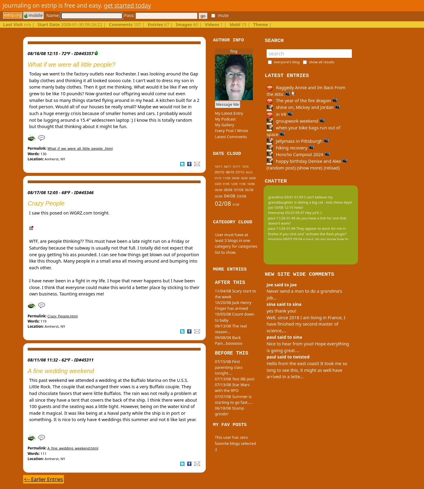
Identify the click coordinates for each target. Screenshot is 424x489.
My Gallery (224, 124)
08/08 (228, 190)
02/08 (223, 203)
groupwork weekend (296, 121)
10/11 (218, 167)
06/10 (249, 172)
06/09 (244, 178)
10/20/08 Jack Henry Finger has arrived (233, 305)
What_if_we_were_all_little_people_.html (80, 148)
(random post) (281, 168)
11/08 (242, 184)
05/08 (218, 196)
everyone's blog (287, 62)
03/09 (218, 184)
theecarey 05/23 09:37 (286, 212)
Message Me (227, 104)
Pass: (160, 15)
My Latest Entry (229, 113)
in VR (280, 114)
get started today (127, 5)
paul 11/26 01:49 (282, 218)
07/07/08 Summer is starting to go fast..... (234, 399)
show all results (321, 62)
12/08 (234, 184)
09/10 (219, 172)
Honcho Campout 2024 (298, 154)
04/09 (252, 178)
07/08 (238, 189)
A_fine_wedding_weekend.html (72, 448)
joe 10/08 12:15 (280, 207)
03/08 (241, 196)
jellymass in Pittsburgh (298, 141)
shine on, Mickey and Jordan (303, 107)
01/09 (226, 184)
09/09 (235, 178)
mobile (33, 15)
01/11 (236, 167)
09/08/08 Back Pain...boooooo (229, 340)
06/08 (249, 190)
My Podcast (225, 119)
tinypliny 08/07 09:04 (285, 239)
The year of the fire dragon (302, 100)
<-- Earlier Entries (43, 479)
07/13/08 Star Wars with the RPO (232, 387)
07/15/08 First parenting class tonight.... (229, 367)
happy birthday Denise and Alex (307, 161)
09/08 (218, 190)
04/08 (229, 196)
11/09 (226, 178)
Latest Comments (231, 136)
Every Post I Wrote (231, 130)
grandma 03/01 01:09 (285, 197)
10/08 (250, 184)
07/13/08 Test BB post (235, 379)
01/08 (236, 204)
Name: (84, 15)
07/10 (240, 172)
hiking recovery (290, 148)
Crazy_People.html (62, 316)
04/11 (227, 167)
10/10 (245, 166)
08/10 (230, 172)
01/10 (218, 178)
